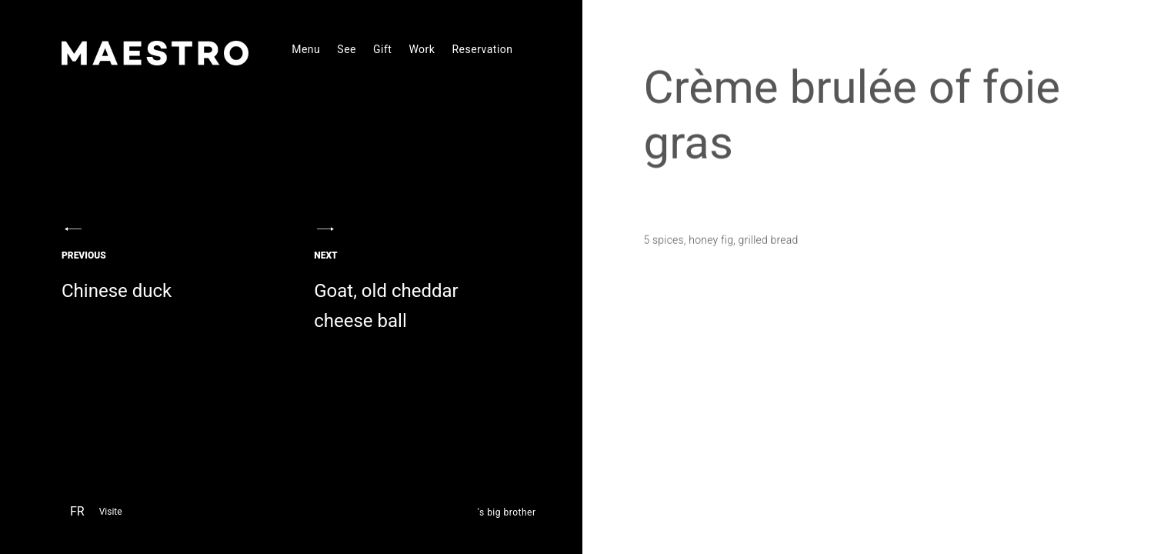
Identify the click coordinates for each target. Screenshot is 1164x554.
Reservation (482, 49)
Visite (110, 511)
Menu (306, 49)
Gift (382, 49)
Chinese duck (162, 282)
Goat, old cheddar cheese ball (414, 297)
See (346, 49)
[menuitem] (77, 513)
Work (422, 49)
